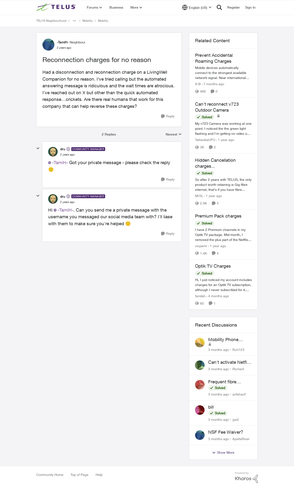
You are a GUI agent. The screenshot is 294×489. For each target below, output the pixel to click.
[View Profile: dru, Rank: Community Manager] (53, 151)
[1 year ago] (225, 139)
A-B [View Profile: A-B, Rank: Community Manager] (198, 84)
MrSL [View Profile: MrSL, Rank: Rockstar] (199, 196)
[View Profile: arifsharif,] (200, 385)
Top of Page (79, 475)
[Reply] (167, 116)
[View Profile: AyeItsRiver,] (200, 435)
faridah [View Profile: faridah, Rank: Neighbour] (200, 296)
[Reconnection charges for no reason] (67, 154)
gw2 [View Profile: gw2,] (235, 419)
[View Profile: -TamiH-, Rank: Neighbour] (48, 45)
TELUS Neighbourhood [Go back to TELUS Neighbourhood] (51, 20)
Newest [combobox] (174, 134)
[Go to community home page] (56, 7)
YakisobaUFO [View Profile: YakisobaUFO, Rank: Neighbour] (205, 140)
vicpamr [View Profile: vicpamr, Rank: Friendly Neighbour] (201, 246)
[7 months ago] (213, 83)
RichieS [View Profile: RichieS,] (238, 369)
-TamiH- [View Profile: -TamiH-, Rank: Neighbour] (62, 42)
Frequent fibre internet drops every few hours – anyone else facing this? (228, 382)
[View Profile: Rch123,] (200, 342)
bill (211, 407)
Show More (223, 452)
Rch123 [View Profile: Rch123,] (238, 349)
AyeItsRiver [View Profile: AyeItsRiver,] (241, 439)
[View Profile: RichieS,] (200, 365)
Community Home (49, 475)
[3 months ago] (218, 349)
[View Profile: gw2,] (200, 410)
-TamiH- (60, 162)
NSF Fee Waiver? (225, 432)
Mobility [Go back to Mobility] (88, 20)
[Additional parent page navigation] (74, 20)
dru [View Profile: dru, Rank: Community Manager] (62, 149)
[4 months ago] (217, 295)
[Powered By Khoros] (246, 477)
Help (99, 475)
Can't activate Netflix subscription (229, 362)
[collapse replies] (38, 148)
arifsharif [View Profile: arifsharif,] (239, 394)
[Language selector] (197, 7)
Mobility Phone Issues (223, 340)
